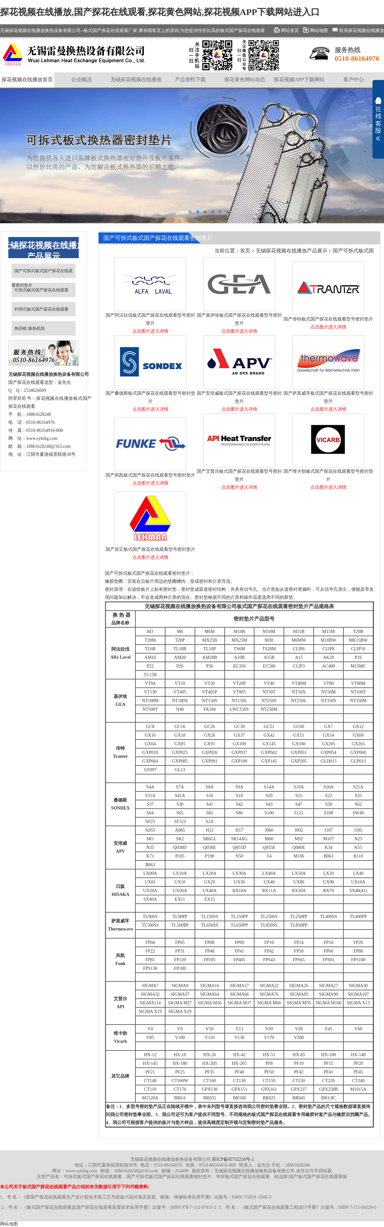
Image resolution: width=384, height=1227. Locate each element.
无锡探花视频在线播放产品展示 (291, 250)
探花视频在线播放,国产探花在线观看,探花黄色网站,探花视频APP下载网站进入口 (160, 12)
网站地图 (9, 1224)
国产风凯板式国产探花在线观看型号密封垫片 (150, 476)
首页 (245, 250)
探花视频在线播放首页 (27, 79)
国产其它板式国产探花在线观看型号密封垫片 (150, 551)
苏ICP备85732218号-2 (233, 1159)
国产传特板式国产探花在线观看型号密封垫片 (328, 320)
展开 (378, 119)
